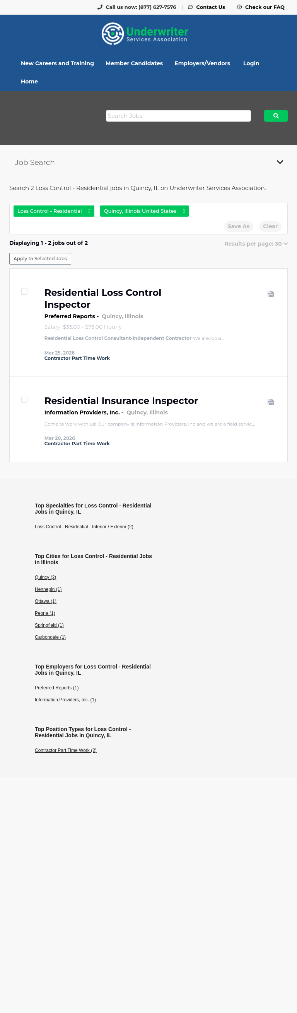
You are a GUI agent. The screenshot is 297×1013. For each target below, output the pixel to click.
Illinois (134, 316)
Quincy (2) (45, 577)
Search (276, 116)
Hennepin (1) (48, 589)
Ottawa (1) (45, 601)
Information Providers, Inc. (82, 412)
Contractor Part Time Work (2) (66, 750)
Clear (270, 226)
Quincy (112, 316)
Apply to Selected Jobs (40, 258)
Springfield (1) (49, 625)
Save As (238, 226)
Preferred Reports (69, 316)
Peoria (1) (45, 613)
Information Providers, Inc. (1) (65, 699)
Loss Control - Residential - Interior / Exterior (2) (84, 526)
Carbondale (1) (50, 637)
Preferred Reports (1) (57, 688)
